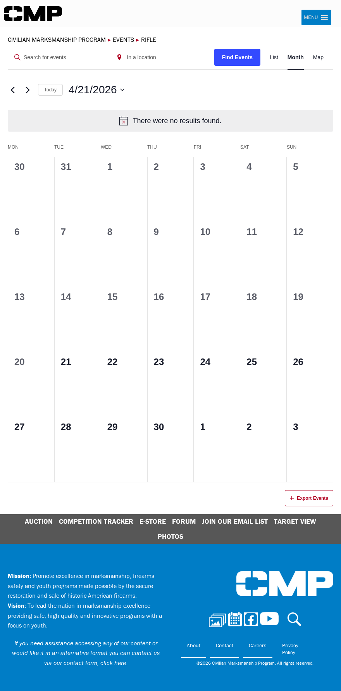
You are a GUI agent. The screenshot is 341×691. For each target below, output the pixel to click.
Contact (224, 645)
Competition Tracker (96, 521)
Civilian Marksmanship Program (33, 14)
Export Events (309, 498)
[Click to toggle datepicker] (96, 90)
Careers (258, 645)
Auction (39, 521)
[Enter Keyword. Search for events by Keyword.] (59, 57)
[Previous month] (12, 89)
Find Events (237, 57)
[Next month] (27, 89)
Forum (184, 521)
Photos (170, 536)
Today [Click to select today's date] (50, 90)
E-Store (153, 521)
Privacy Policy (290, 649)
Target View (295, 521)
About (193, 645)
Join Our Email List (235, 521)
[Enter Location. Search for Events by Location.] (162, 57)
